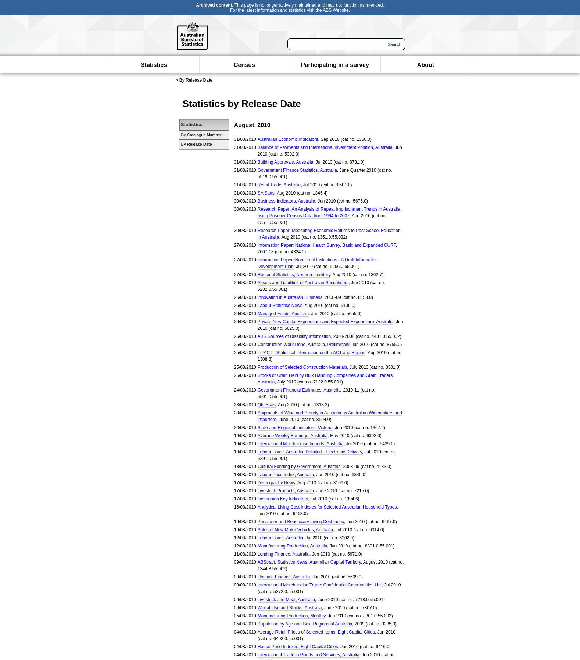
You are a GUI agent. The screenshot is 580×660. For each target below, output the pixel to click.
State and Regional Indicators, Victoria (295, 427)
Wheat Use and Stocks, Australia (290, 607)
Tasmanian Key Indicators (283, 499)
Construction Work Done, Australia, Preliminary (303, 344)
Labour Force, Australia (280, 538)
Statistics (154, 65)
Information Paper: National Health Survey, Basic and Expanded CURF (327, 245)
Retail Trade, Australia (279, 185)
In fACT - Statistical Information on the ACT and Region (312, 352)
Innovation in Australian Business (290, 297)
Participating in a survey (335, 65)
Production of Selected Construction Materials (302, 367)
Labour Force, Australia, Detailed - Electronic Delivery (310, 451)
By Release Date (195, 80)
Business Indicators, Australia (286, 201)
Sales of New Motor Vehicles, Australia (295, 529)
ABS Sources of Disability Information (294, 336)
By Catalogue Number (201, 135)
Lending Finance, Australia (283, 554)
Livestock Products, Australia (286, 490)
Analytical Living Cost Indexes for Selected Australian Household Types (327, 507)
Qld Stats (267, 404)
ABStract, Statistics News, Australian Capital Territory (309, 562)
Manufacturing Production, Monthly (292, 615)
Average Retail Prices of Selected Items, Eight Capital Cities (316, 632)
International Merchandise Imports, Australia (301, 443)
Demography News (276, 482)
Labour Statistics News (280, 305)
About (425, 65)
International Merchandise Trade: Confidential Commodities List (320, 585)
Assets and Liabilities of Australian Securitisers (303, 282)
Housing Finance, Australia (284, 576)
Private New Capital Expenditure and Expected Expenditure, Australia (326, 321)
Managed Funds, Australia (283, 313)
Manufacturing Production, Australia (292, 546)
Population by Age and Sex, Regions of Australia (305, 624)
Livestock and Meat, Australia (286, 599)
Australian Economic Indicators (288, 139)
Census (244, 65)
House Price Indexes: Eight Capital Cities (298, 646)
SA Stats (266, 193)
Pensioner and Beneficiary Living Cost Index (301, 521)
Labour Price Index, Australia (286, 474)
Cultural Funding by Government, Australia (299, 466)
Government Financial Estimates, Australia (299, 390)
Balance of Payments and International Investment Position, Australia (325, 147)
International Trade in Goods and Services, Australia (308, 654)
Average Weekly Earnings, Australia (292, 435)
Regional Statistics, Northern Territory (294, 274)
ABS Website (335, 10)
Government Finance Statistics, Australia (297, 170)
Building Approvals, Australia (285, 162)
